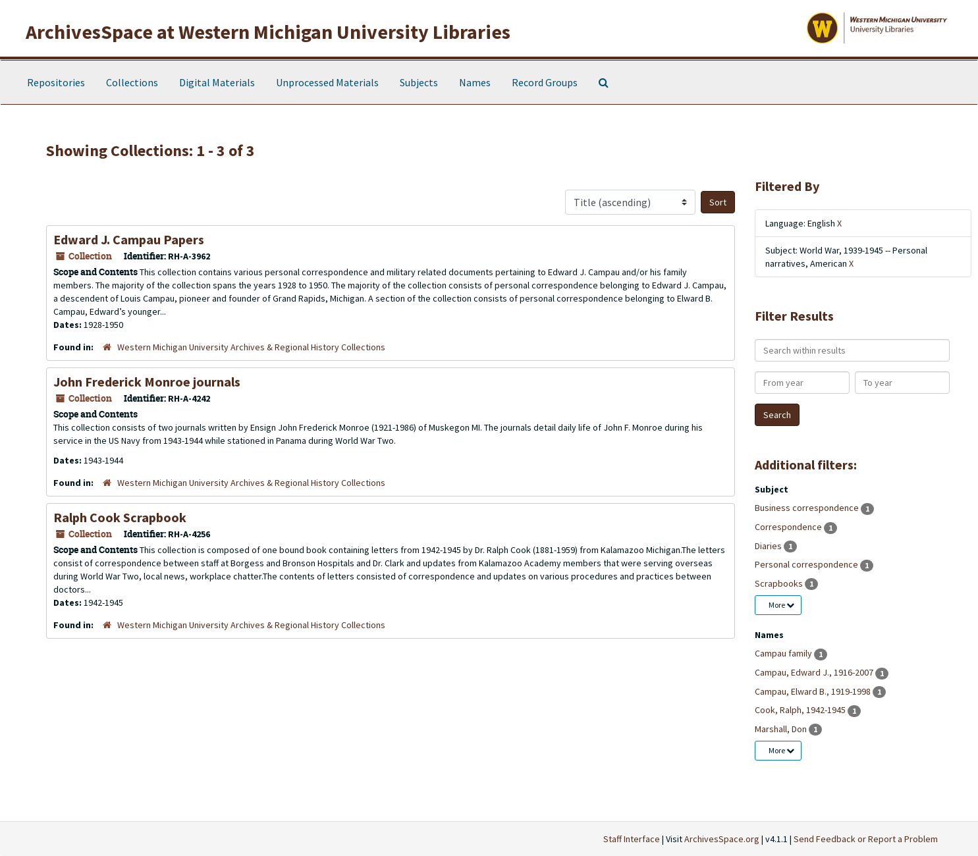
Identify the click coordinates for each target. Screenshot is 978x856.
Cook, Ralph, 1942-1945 (801, 710)
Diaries (769, 546)
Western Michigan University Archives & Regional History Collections (251, 347)
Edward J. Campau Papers (128, 239)
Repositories (56, 82)
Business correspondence (808, 508)
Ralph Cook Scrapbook (119, 517)
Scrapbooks (780, 583)
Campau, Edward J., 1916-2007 (815, 672)
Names (475, 82)
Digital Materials (217, 82)
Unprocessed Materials (327, 82)
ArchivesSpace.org (721, 839)
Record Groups (545, 82)
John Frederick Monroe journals (146, 381)
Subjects (419, 82)
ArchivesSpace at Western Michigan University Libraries (268, 31)
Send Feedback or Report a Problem (866, 839)
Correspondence (789, 527)
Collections (132, 82)
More (781, 605)
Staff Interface (631, 839)
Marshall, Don (782, 729)
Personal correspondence (807, 564)
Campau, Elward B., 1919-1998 (814, 691)
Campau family (784, 653)
